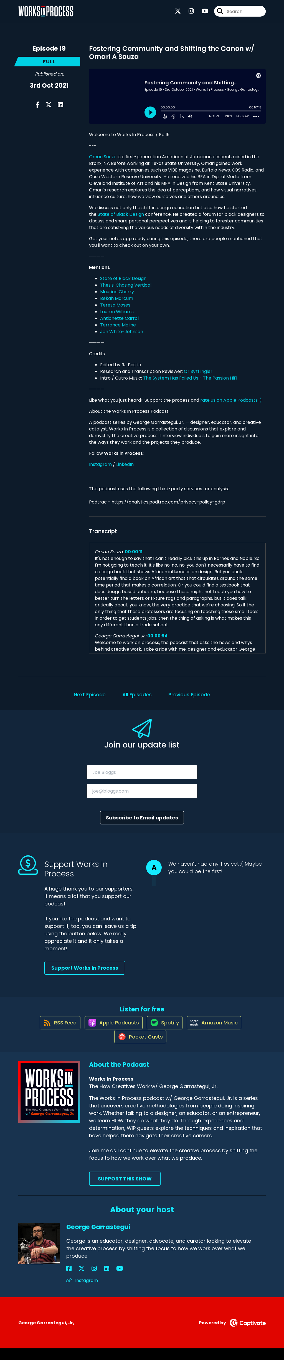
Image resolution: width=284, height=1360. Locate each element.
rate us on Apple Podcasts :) (231, 400)
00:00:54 (157, 636)
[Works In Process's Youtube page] (202, 13)
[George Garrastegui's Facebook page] (69, 1280)
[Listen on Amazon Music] (217, 1028)
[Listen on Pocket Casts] (139, 1048)
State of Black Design (121, 214)
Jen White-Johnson (121, 331)
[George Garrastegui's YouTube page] (96, 1280)
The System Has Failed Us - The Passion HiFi (190, 378)
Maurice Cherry (117, 292)
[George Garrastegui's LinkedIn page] (89, 1280)
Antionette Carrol (119, 318)
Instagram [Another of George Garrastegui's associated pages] (82, 1292)
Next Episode (90, 694)
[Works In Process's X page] (178, 13)
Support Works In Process (84, 967)
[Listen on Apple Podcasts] (110, 1028)
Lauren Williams (117, 311)
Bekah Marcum (116, 298)
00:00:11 (134, 552)
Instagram (100, 464)
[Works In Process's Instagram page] (188, 13)
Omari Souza (102, 157)
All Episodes (137, 694)
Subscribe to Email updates (142, 817)
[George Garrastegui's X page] (76, 1280)
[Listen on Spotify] (165, 1028)
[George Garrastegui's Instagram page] (82, 1280)
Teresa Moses (115, 305)
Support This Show (125, 1190)
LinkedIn (125, 464)
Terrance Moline (118, 325)
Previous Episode (189, 694)
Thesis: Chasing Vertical (125, 285)
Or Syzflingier (198, 371)
